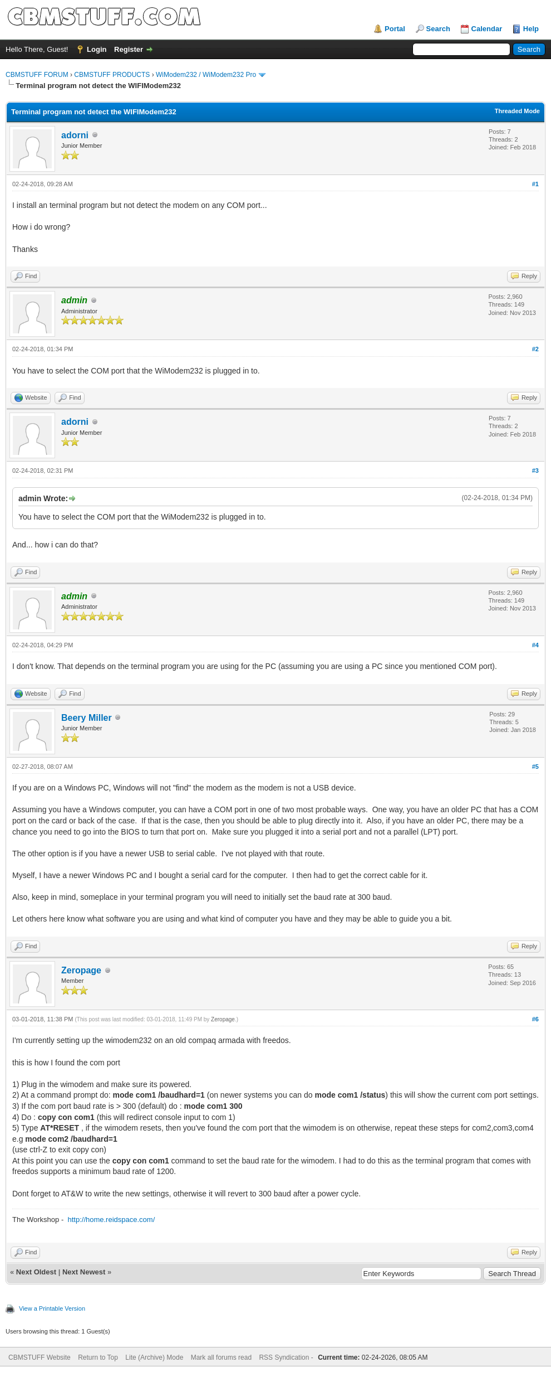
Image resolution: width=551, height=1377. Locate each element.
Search (438, 29)
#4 (535, 645)
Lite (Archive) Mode (154, 1357)
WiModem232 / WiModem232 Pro (206, 75)
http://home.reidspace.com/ (111, 1219)
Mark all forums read (221, 1357)
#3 (535, 470)
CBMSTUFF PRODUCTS (112, 75)
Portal (395, 29)
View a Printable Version (52, 1308)
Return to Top (98, 1357)
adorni (74, 135)
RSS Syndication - (287, 1357)
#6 (535, 1019)
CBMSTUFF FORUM (37, 75)
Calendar (487, 29)
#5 (535, 766)
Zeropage (81, 970)
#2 (535, 349)
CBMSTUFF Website (39, 1357)
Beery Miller (86, 718)
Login (96, 49)
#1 (535, 184)
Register (128, 49)
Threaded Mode (517, 111)
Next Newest (83, 1272)
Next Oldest (36, 1272)
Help (531, 29)
